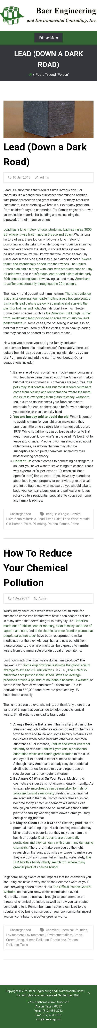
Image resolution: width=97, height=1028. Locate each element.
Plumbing (39, 524)
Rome (75, 524)
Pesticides (58, 940)
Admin (42, 177)
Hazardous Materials (21, 519)
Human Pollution (37, 940)
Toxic (24, 945)
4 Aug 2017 (18, 598)
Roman (64, 524)
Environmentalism (59, 935)
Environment (15, 935)
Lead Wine (70, 519)
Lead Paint (54, 519)
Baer (49, 514)
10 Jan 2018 (19, 177)
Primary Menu (48, 37)
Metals (85, 519)
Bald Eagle (61, 514)
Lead (41, 519)
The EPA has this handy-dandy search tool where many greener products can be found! (52, 862)
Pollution (12, 945)
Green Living (15, 940)
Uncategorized (20, 514)
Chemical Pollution (73, 930)
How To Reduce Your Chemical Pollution (37, 568)
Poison (53, 524)
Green (78, 935)
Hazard (75, 514)
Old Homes (14, 524)
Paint (27, 524)
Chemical (52, 930)
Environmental (35, 935)
